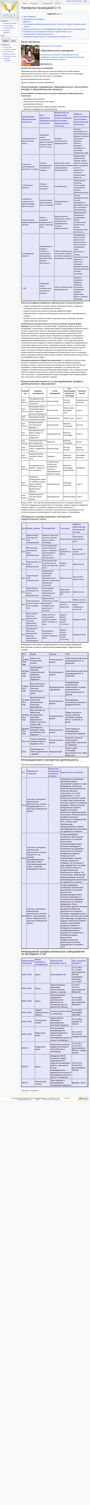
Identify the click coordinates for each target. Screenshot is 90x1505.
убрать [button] (59, 14)
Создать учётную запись (74, 1)
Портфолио (34, 1090)
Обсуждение (34, 3)
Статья (24, 3)
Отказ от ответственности (51, 1099)
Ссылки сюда (7, 47)
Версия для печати (9, 54)
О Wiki (37, 1099)
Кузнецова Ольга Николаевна (51, 46)
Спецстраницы (8, 51)
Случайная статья (9, 28)
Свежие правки (8, 25)
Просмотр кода (47, 3)
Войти (85, 1)
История (58, 3)
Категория (25, 1090)
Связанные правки (9, 49)
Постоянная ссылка (9, 56)
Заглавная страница (10, 23)
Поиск (2, 35)
